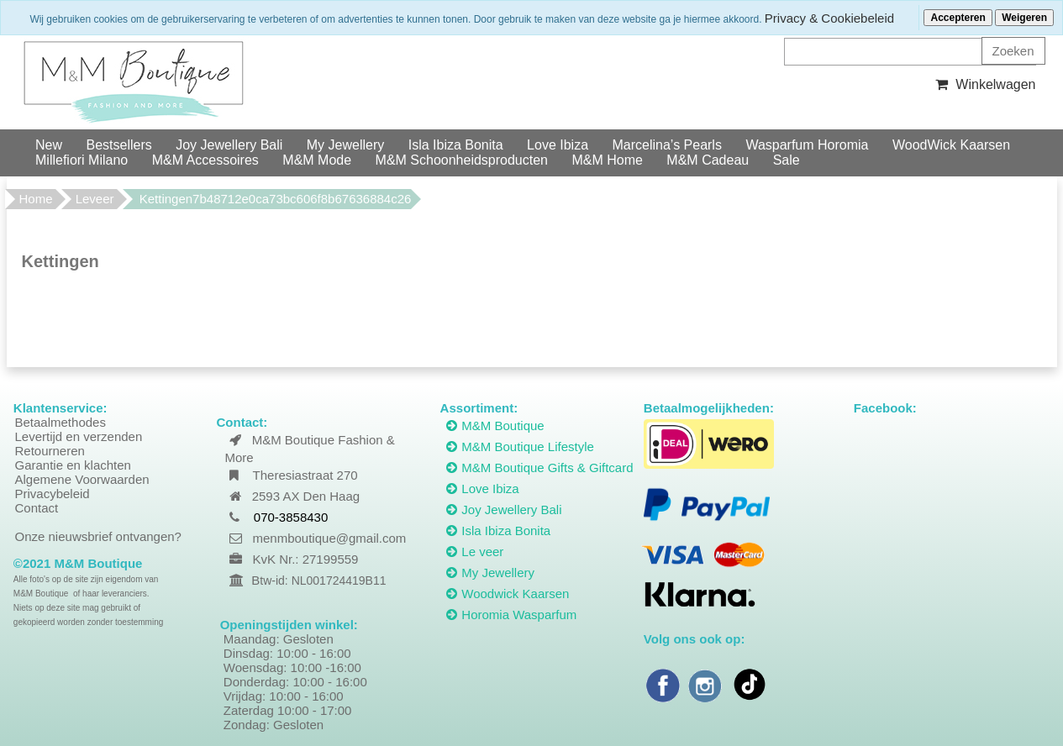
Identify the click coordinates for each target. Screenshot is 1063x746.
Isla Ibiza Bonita (455, 145)
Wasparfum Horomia (806, 145)
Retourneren (50, 451)
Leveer (95, 199)
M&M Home (606, 160)
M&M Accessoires (205, 160)
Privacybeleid (52, 493)
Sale (786, 160)
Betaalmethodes (60, 422)
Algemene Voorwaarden (82, 479)
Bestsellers (118, 145)
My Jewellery (345, 145)
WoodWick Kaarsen (951, 145)
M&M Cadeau (707, 160)
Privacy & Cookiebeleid (829, 18)
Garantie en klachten (73, 465)
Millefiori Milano (81, 160)
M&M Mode (316, 160)
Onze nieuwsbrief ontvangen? (98, 536)
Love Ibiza (557, 145)
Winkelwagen (983, 84)
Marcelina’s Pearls (667, 145)
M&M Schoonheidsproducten (462, 160)
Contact (37, 508)
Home (36, 199)
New (48, 145)
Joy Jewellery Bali (229, 145)
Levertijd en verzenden (79, 436)
